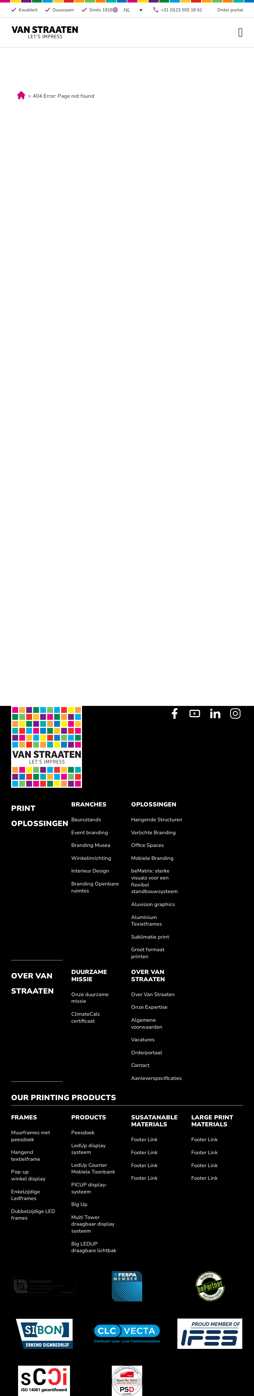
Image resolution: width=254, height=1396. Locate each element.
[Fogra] (127, 1381)
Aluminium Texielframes (146, 921)
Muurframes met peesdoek (30, 1136)
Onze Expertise (149, 1007)
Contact (140, 1065)
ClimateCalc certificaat (85, 1018)
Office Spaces (147, 845)
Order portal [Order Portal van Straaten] (230, 10)
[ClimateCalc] (44, 1286)
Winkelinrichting (91, 858)
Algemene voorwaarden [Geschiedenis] (146, 1024)
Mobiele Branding (152, 858)
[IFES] (210, 1334)
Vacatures (143, 1040)
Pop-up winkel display (28, 1175)
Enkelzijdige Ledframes (25, 1195)
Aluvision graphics (153, 904)
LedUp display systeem (88, 1149)
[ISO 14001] (44, 1381)
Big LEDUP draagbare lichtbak (93, 1247)
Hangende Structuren (156, 820)
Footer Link (144, 1139)
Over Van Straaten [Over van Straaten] (153, 994)
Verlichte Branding (153, 833)
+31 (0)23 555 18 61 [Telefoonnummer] (181, 10)
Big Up (79, 1204)
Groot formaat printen (147, 953)
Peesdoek (82, 1133)
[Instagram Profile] (235, 713)
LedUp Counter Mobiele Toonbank (93, 1169)
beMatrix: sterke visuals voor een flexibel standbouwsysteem (154, 881)
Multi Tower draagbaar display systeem (92, 1224)
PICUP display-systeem (89, 1188)
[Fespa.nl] (127, 1286)
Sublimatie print (150, 937)
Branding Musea (90, 845)
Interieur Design (90, 871)
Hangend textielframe (25, 1156)
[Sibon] (44, 1334)
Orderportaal (146, 1053)
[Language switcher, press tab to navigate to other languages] (133, 10)
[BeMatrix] (210, 1286)
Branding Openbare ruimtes (95, 887)
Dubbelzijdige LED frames (33, 1215)
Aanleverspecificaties (156, 1078)
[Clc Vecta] (127, 1334)
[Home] (45, 32)
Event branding (89, 833)
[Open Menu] (240, 32)
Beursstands (86, 820)
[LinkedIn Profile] (215, 713)
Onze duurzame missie (90, 998)
